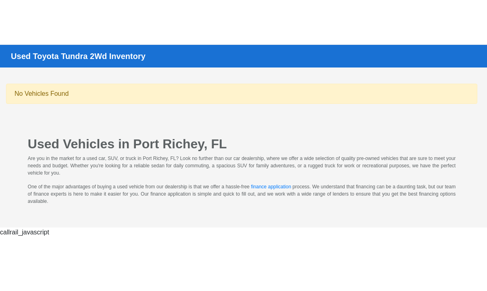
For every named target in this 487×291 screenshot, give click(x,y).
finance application (271, 187)
